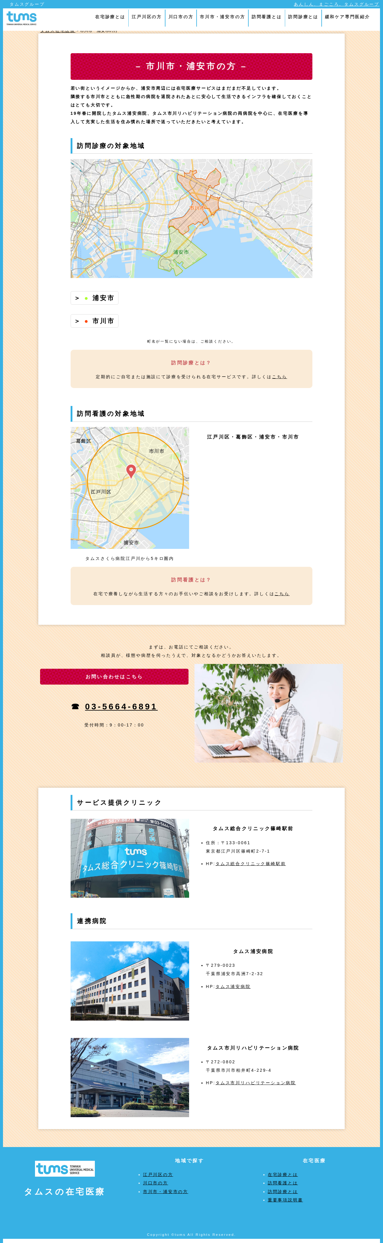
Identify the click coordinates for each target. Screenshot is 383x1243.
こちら (279, 376)
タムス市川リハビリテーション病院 (255, 1082)
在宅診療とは (110, 16)
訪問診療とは (303, 16)
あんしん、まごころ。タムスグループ (336, 4)
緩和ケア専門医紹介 (347, 16)
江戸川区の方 (147, 16)
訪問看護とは (267, 16)
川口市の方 (181, 16)
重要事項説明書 (285, 1200)
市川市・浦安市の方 (222, 16)
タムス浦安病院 (233, 986)
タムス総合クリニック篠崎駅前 (250, 863)
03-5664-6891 (121, 706)
